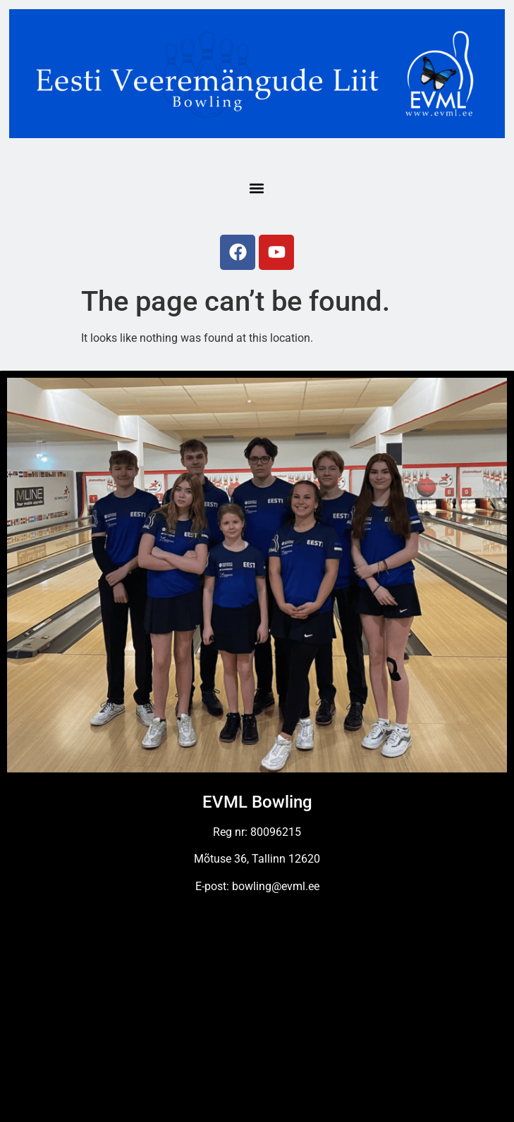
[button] (256, 187)
